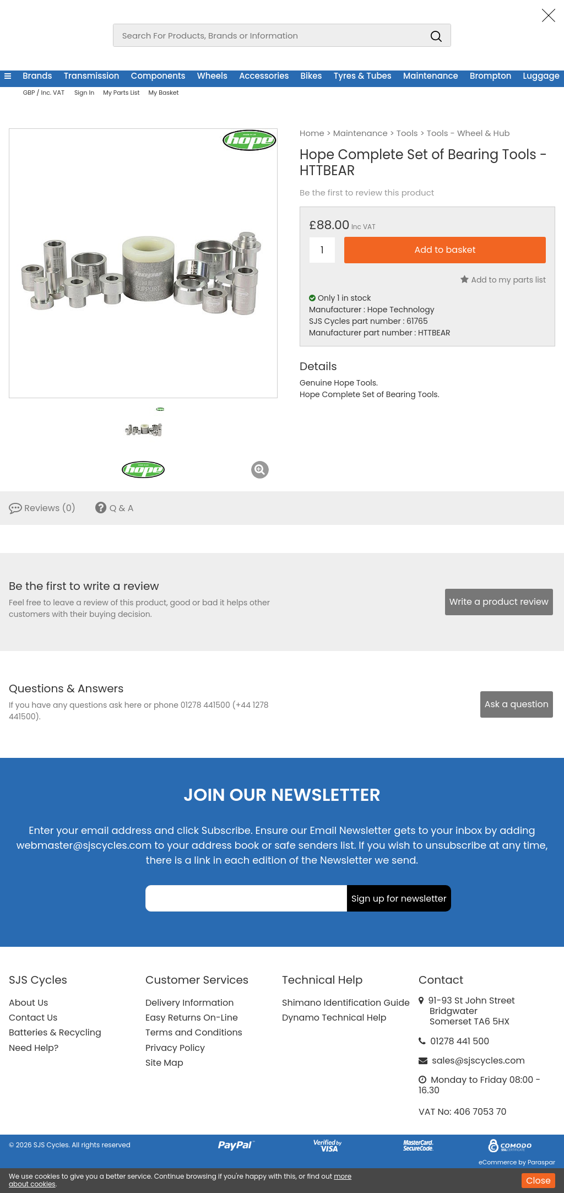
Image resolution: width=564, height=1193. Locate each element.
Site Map (164, 1062)
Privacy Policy (175, 1048)
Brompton (490, 76)
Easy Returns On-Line (191, 1017)
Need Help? (33, 1048)
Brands (37, 76)
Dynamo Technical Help (334, 1017)
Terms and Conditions (193, 1032)
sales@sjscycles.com (478, 1060)
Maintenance (430, 76)
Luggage (541, 76)
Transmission (92, 76)
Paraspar (541, 1162)
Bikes (311, 76)
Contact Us (33, 1017)
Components (158, 76)
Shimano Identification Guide (346, 1002)
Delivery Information (189, 1002)
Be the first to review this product (367, 193)
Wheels (212, 76)
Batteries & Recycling (55, 1032)
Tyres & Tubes (363, 76)
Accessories (264, 76)
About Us (28, 1002)
